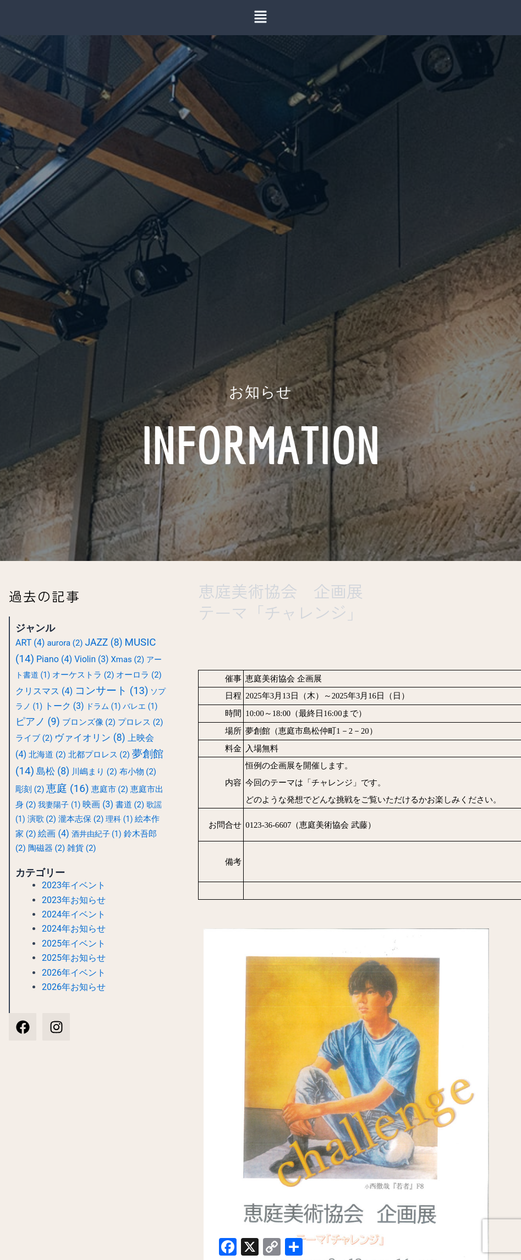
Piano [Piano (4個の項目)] (54, 659)
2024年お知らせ (74, 928)
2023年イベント (74, 885)
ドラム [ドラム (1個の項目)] (103, 706)
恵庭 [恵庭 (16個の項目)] (67, 788)
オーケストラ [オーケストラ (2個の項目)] (83, 675)
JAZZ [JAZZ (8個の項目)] (104, 642)
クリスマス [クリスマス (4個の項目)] (44, 691)
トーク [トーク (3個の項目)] (64, 706)
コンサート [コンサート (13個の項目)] (111, 691)
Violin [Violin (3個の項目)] (91, 659)
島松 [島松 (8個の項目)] (52, 771)
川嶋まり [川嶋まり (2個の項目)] (94, 772)
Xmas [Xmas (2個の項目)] (127, 659)
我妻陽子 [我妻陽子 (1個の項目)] (59, 804)
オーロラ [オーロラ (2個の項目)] (138, 675)
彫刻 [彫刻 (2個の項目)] (29, 789)
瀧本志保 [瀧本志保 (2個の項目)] (80, 819)
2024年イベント (74, 914)
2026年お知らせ (74, 987)
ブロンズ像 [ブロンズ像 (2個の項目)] (89, 722)
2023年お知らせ (74, 900)
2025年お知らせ (74, 958)
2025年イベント (74, 943)
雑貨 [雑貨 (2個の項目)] (81, 848)
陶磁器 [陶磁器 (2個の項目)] (46, 848)
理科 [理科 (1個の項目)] (119, 819)
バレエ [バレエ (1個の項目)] (140, 706)
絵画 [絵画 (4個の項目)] (53, 833)
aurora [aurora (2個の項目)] (65, 643)
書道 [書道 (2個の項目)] (130, 805)
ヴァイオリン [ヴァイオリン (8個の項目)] (89, 737)
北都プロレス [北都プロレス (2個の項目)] (99, 755)
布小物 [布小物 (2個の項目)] (137, 772)
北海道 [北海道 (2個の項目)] (47, 755)
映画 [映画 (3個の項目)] (98, 805)
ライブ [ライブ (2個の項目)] (33, 738)
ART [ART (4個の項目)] (30, 642)
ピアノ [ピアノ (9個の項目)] (37, 721)
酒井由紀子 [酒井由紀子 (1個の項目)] (97, 833)
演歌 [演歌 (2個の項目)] (42, 819)
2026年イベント (74, 972)
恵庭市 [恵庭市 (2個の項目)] (109, 789)
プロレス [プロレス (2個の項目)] (140, 722)
